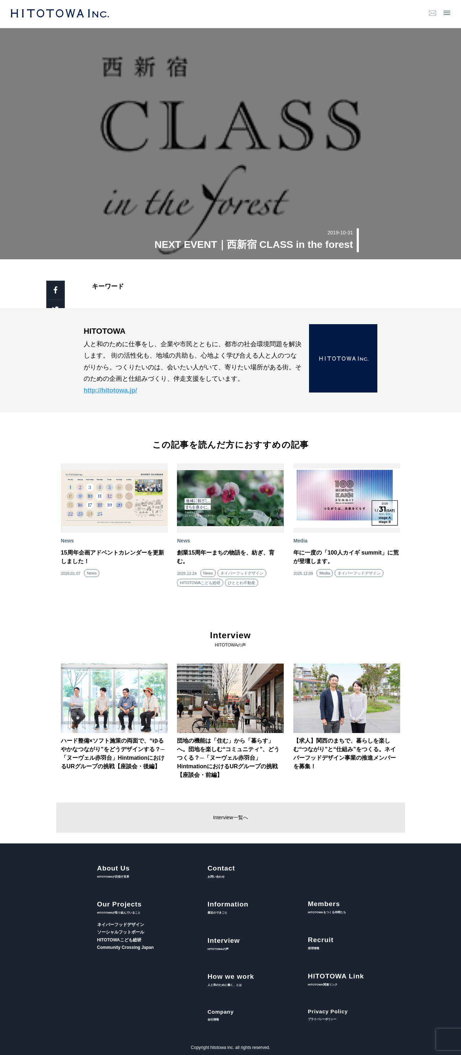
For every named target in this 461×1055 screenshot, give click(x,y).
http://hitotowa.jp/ (110, 390)
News (92, 573)
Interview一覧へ (230, 817)
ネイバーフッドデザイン (241, 573)
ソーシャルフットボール (120, 932)
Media (324, 573)
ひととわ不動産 (241, 583)
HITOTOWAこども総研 (200, 583)
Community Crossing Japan (125, 947)
